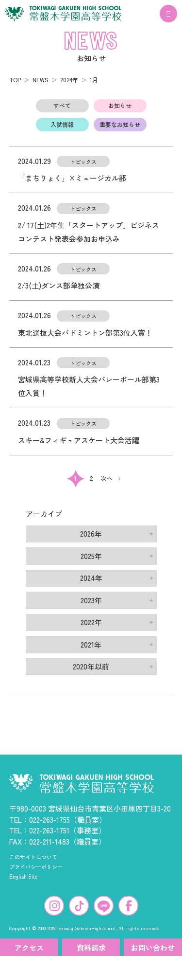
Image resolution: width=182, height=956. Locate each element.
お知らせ (120, 105)
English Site (23, 876)
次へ (107, 478)
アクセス (29, 947)
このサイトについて (33, 857)
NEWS (41, 79)
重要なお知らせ (119, 124)
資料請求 (91, 947)
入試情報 (62, 124)
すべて (62, 105)
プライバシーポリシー (36, 866)
